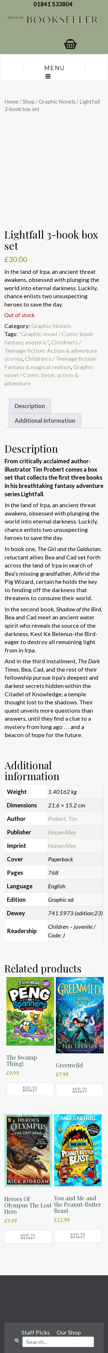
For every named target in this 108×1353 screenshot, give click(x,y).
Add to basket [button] (30, 1089)
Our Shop (69, 1332)
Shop (29, 101)
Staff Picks (36, 1332)
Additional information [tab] (45, 420)
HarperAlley (62, 832)
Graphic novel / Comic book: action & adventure (49, 375)
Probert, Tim (62, 818)
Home (11, 101)
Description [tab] (30, 405)
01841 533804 (54, 4)
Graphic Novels (57, 101)
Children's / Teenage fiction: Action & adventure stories (50, 350)
